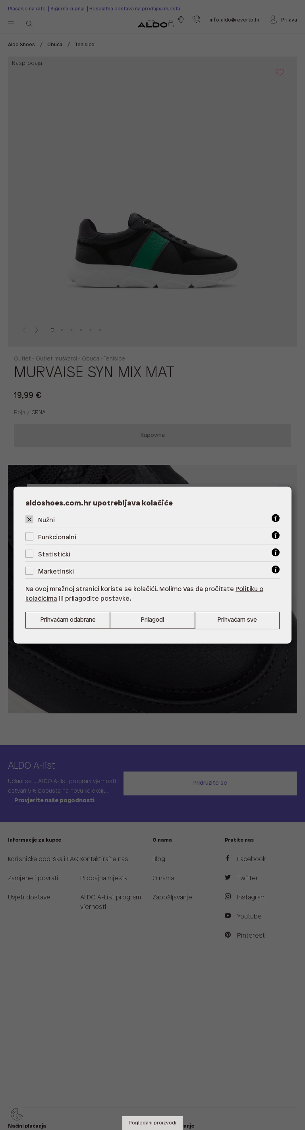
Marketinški (56, 571)
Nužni (46, 520)
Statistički (54, 554)
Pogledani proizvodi (152, 1123)
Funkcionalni (57, 537)
